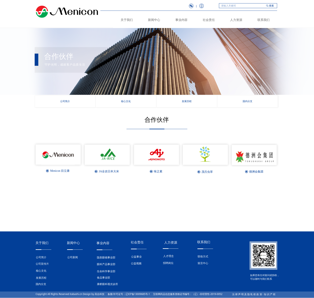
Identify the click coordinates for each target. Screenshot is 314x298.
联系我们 (263, 20)
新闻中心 (154, 20)
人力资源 (236, 20)
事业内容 (181, 20)
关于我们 (127, 20)
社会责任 (209, 20)
